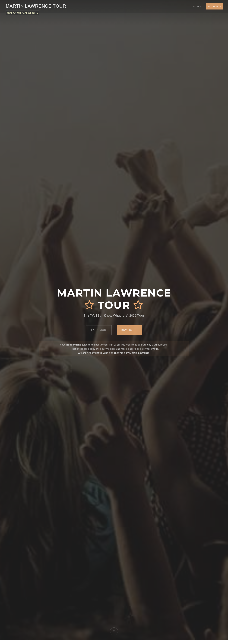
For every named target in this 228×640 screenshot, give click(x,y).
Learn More (99, 329)
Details (197, 6)
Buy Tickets (214, 6)
